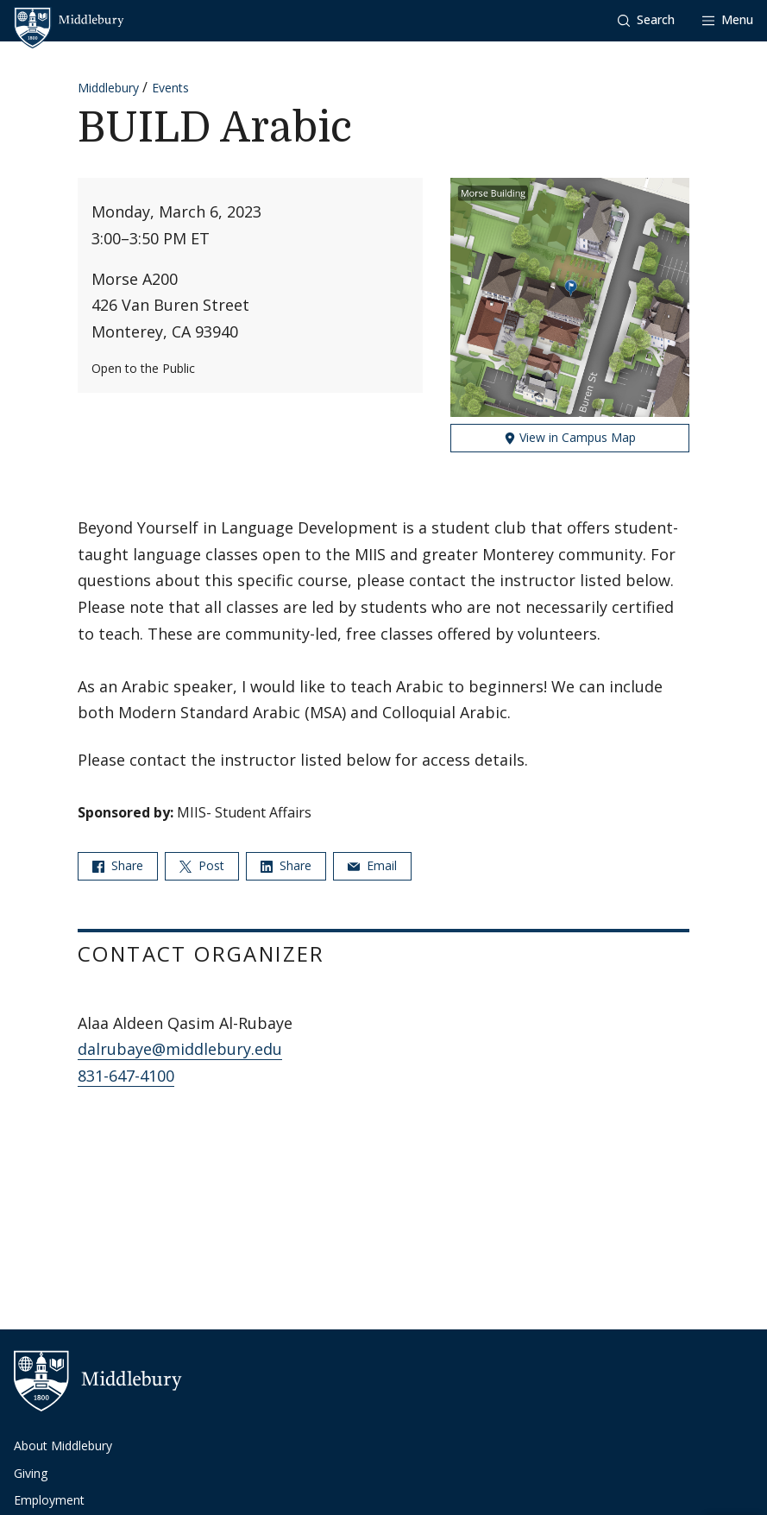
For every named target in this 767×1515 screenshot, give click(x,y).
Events (170, 87)
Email (372, 865)
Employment (49, 1500)
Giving (30, 1473)
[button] (646, 20)
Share (117, 865)
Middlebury (108, 87)
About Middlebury (63, 1445)
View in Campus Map (570, 437)
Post (201, 865)
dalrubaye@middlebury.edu (180, 1048)
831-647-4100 (126, 1075)
